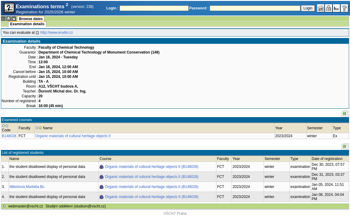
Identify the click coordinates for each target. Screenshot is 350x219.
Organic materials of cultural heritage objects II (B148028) (151, 167)
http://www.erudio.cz (56, 32)
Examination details (27, 24)
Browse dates (31, 19)
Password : (199, 8)
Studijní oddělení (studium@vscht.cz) (76, 206)
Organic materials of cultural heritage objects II (72, 136)
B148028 (9, 136)
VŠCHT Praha (175, 213)
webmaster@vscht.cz (25, 206)
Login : (112, 8)
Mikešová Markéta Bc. (27, 187)
